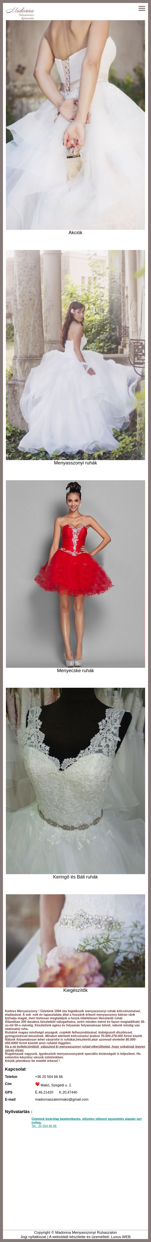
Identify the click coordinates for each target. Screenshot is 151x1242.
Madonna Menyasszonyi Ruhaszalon (86, 1232)
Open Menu (140, 8)
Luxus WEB (121, 1237)
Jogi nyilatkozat (33, 1237)
